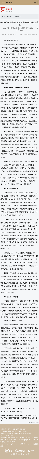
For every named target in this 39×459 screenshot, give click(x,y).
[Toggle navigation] (35, 2)
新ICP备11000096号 (32, 437)
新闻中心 (10, 16)
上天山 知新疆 (7, 3)
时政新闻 (18, 16)
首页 (3, 16)
